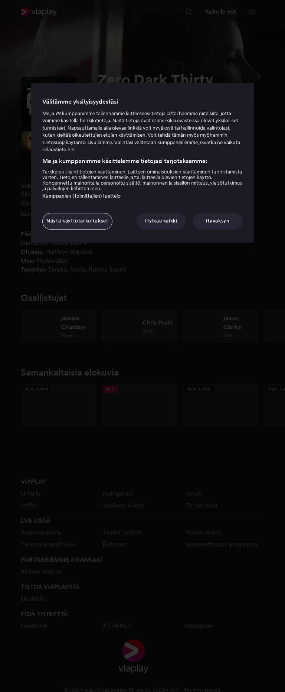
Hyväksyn (217, 221)
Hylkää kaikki (161, 221)
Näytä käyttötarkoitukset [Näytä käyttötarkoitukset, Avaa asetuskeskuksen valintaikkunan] (77, 221)
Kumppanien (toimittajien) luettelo (81, 196)
